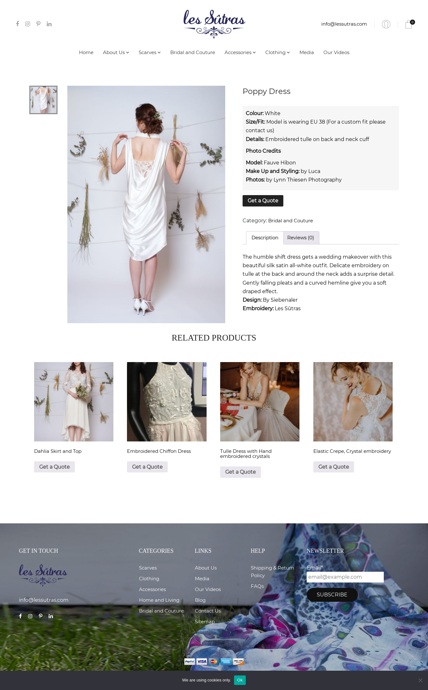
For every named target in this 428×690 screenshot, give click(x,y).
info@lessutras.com (344, 24)
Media (306, 52)
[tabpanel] (146, 204)
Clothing (277, 52)
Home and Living (159, 600)
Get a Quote (263, 201)
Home (86, 52)
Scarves (150, 52)
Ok (240, 680)
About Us (116, 52)
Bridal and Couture (192, 52)
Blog (200, 600)
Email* (345, 573)
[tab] (265, 238)
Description (264, 238)
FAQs (257, 586)
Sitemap (205, 622)
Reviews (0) (300, 238)
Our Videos (336, 52)
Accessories (240, 52)
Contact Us (208, 611)
